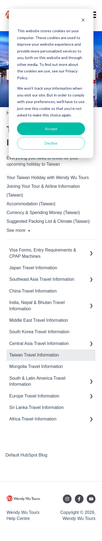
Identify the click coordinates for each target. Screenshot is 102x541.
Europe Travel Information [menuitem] (34, 396)
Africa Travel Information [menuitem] (32, 419)
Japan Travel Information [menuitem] (33, 267)
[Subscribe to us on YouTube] (91, 499)
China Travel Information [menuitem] (33, 291)
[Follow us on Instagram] (67, 499)
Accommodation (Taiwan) (31, 203)
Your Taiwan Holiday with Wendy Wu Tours (48, 177)
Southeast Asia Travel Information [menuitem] (41, 279)
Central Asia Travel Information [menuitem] (39, 343)
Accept (51, 128)
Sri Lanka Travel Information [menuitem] (36, 407)
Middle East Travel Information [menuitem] (38, 320)
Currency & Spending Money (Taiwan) (43, 212)
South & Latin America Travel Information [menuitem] (37, 381)
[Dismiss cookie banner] (83, 20)
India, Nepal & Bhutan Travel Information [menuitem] (37, 305)
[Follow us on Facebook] (79, 499)
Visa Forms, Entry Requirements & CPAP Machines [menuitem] (42, 253)
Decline (51, 143)
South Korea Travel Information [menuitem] (39, 331)
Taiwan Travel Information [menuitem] (34, 355)
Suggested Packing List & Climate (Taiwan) (48, 221)
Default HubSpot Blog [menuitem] (26, 455)
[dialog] (51, 83)
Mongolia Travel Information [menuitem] (36, 366)
